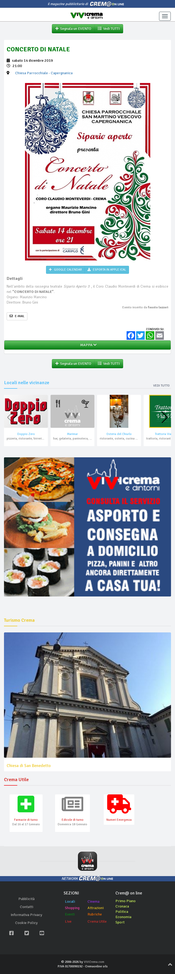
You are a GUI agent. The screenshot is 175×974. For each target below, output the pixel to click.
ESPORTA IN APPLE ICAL (107, 270)
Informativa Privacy (26, 915)
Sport (119, 922)
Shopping (72, 908)
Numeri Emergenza (119, 820)
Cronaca (122, 906)
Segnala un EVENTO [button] (73, 28)
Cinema (93, 901)
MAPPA (87, 345)
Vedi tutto (161, 386)
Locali (70, 901)
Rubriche (95, 914)
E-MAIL (17, 316)
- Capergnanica (44, 73)
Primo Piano (125, 901)
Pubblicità (26, 899)
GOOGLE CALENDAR (65, 270)
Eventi (70, 914)
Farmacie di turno (26, 820)
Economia (123, 917)
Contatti (26, 907)
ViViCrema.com (94, 962)
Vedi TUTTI (109, 28)
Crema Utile (97, 921)
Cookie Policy (26, 923)
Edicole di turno (73, 820)
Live (68, 921)
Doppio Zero (26, 434)
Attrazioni (96, 908)
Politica (121, 911)
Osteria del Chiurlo (119, 434)
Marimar (72, 434)
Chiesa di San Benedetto (29, 765)
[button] (164, 417)
